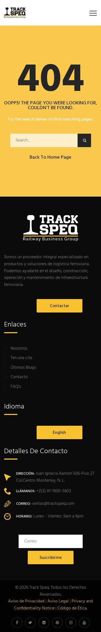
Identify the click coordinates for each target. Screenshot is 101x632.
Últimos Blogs (23, 367)
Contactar (59, 306)
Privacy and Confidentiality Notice (53, 605)
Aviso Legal (58, 601)
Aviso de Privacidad (26, 601)
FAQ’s (16, 386)
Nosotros (19, 348)
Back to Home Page (50, 157)
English (59, 432)
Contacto (19, 377)
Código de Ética (72, 608)
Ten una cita (21, 357)
